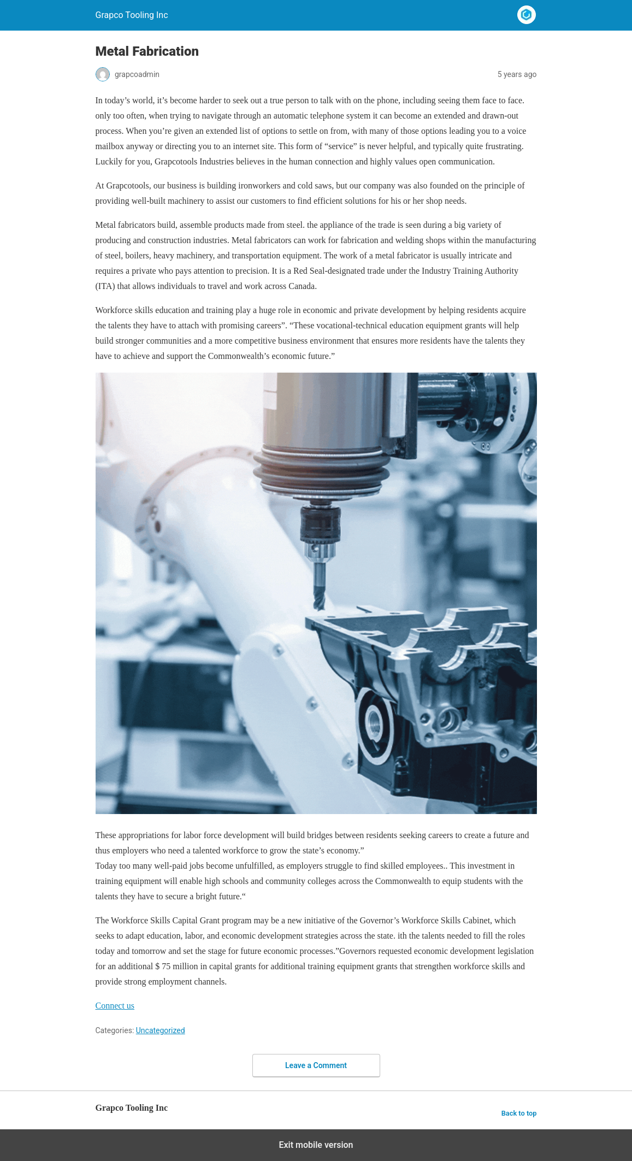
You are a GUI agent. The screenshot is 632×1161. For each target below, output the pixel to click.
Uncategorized (160, 1030)
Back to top (519, 1113)
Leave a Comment (316, 1065)
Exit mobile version (316, 1145)
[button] (115, 1005)
